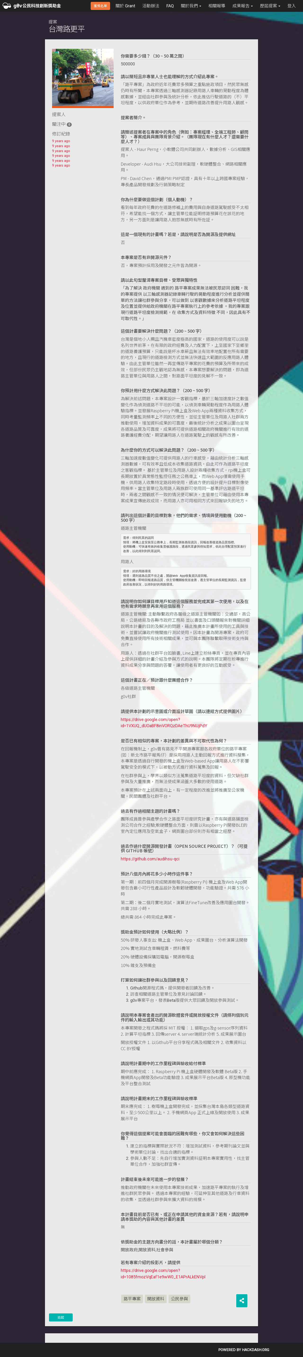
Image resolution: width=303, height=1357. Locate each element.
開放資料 (155, 1298)
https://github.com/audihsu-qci (150, 858)
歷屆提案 (270, 5)
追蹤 (61, 1317)
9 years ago (61, 141)
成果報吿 (242, 5)
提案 (67, 26)
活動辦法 (150, 5)
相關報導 (216, 5)
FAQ (170, 5)
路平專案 (132, 1298)
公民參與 (179, 1298)
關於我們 (191, 5)
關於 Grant (125, 5)
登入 (291, 5)
